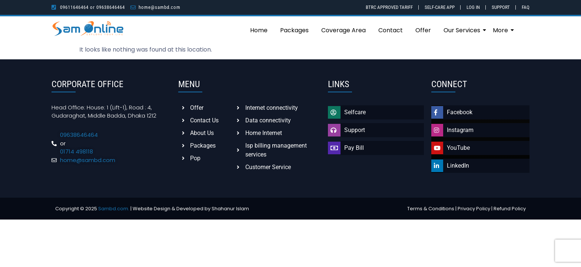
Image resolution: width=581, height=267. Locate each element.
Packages (294, 30)
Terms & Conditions (430, 208)
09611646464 (74, 7)
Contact (390, 30)
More (502, 30)
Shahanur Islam (230, 208)
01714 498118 (76, 151)
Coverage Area (343, 30)
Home (259, 30)
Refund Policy (510, 208)
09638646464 (110, 7)
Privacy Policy (474, 208)
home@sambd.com (159, 7)
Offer (423, 30)
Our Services (463, 30)
